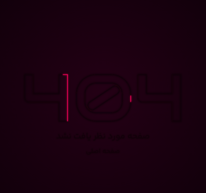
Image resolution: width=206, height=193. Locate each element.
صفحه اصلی (103, 151)
